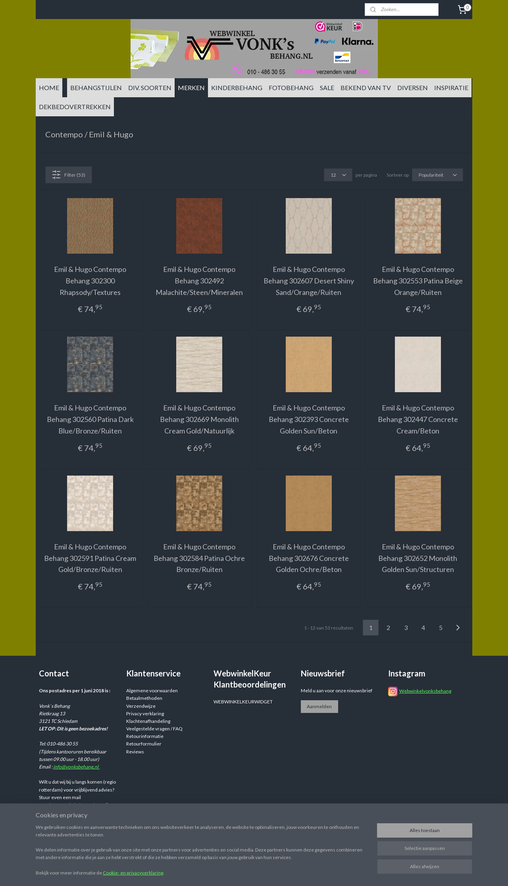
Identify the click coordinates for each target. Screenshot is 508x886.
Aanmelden (319, 706)
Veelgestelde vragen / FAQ (154, 729)
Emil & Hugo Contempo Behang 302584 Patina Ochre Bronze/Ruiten (199, 558)
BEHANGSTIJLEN (96, 87)
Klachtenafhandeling (148, 721)
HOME (49, 87)
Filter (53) (68, 174)
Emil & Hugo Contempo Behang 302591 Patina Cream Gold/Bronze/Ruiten (90, 558)
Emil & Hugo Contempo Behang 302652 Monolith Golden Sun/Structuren (417, 558)
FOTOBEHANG (291, 87)
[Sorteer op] (437, 175)
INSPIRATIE (451, 87)
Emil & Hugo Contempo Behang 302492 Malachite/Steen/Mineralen (199, 281)
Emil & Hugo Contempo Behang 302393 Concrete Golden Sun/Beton (309, 419)
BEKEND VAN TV (366, 87)
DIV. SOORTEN (149, 87)
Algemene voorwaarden (152, 690)
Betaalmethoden (144, 698)
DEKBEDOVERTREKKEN (75, 106)
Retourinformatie (145, 736)
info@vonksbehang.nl (76, 767)
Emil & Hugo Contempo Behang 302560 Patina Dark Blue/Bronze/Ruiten (90, 419)
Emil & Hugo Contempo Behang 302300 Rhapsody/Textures (90, 281)
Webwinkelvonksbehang (425, 691)
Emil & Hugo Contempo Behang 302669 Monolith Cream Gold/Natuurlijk (199, 419)
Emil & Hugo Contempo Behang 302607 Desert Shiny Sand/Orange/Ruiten (309, 281)
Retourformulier (144, 744)
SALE (327, 87)
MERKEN (191, 87)
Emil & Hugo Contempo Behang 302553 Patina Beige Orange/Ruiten (418, 281)
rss (315, 871)
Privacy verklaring (145, 714)
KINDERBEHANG (236, 87)
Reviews (135, 752)
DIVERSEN (412, 87)
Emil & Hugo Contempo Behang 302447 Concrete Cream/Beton (418, 419)
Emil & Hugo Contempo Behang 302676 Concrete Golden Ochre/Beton (309, 558)
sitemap (301, 871)
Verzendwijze (141, 706)
